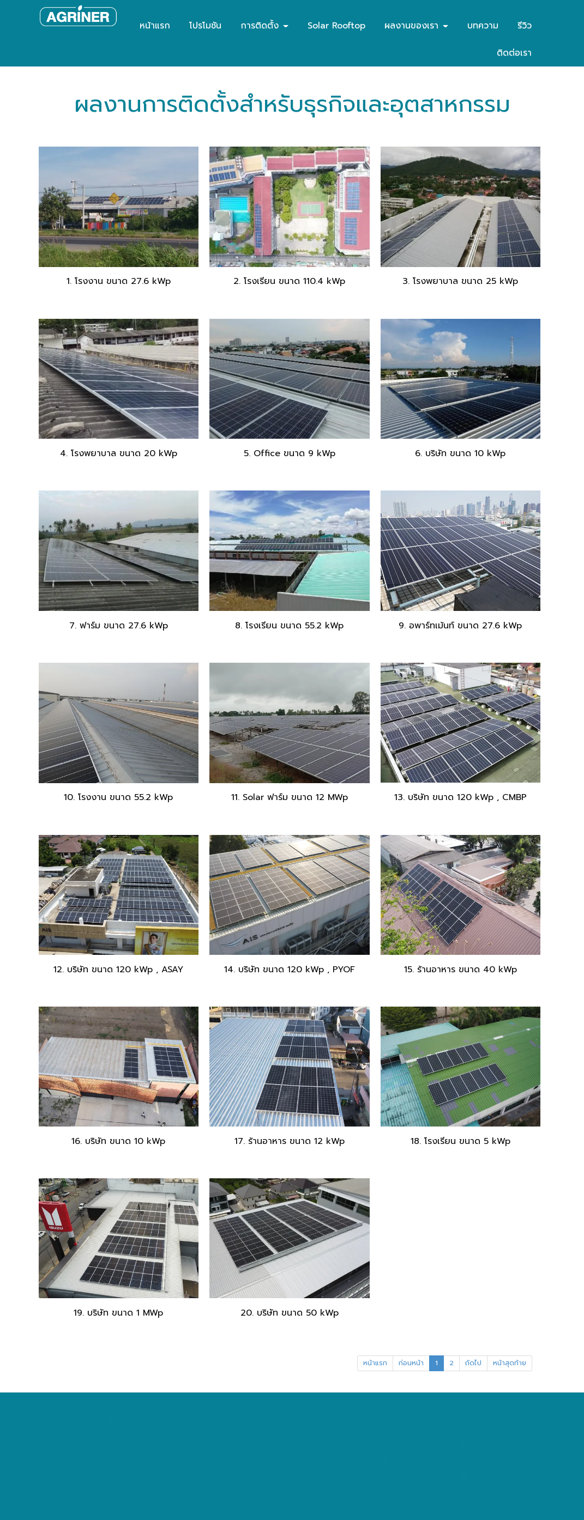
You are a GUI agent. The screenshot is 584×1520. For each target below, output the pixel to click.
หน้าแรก (155, 25)
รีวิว (524, 25)
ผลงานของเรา (416, 25)
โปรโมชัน (205, 25)
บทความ (482, 25)
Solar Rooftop (336, 25)
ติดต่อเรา (514, 52)
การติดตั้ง (264, 25)
